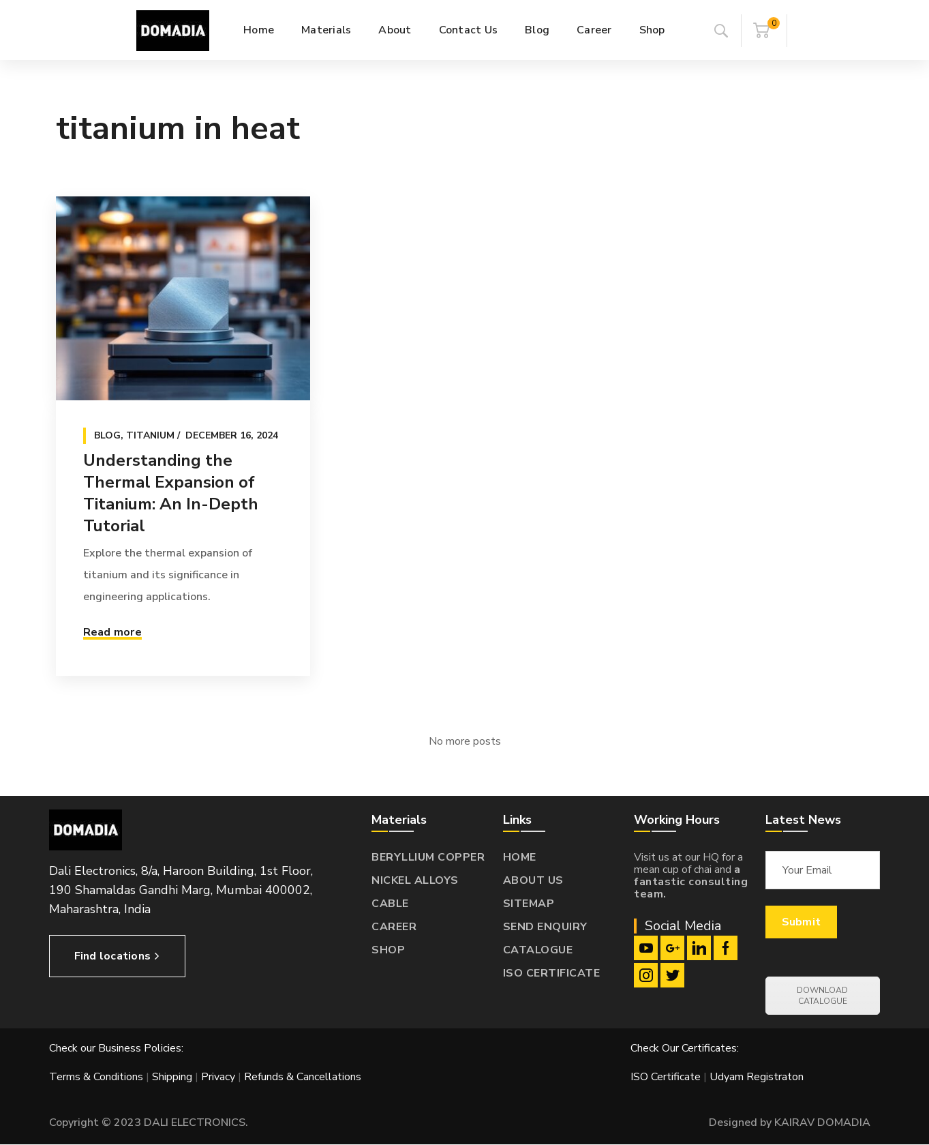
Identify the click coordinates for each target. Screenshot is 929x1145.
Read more (112, 632)
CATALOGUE (538, 949)
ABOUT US (533, 880)
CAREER (393, 926)
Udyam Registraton (757, 1076)
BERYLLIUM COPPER (428, 857)
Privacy (218, 1076)
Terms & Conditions (96, 1076)
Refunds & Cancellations (302, 1076)
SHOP (388, 949)
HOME (519, 857)
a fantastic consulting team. (691, 882)
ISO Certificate (666, 1076)
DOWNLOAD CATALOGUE (822, 996)
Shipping (172, 1076)
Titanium (150, 435)
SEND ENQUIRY (545, 926)
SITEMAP (529, 903)
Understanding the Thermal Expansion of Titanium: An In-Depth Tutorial (170, 493)
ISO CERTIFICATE (551, 973)
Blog (107, 435)
